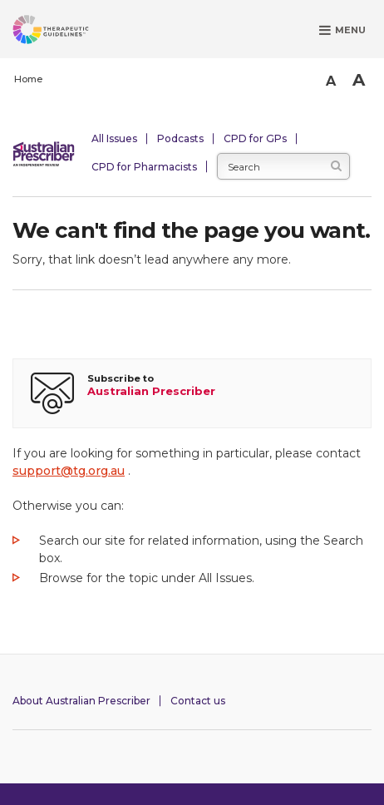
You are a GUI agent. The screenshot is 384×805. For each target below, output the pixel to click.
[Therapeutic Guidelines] (70, 32)
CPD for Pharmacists (144, 167)
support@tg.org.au (68, 470)
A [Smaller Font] (331, 81)
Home (28, 79)
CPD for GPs (255, 138)
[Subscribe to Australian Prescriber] (192, 393)
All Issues (114, 138)
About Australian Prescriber (81, 700)
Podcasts (180, 138)
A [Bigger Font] (358, 80)
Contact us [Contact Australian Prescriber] (197, 700)
